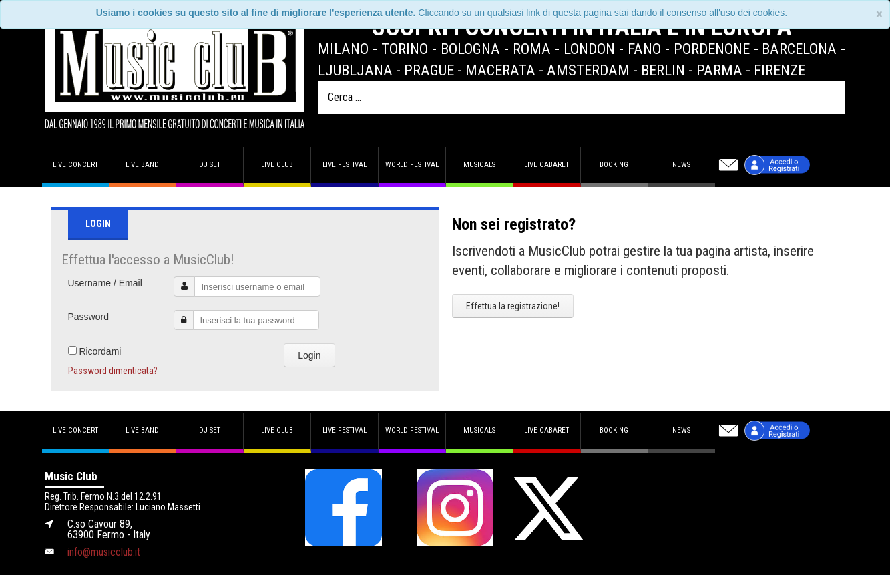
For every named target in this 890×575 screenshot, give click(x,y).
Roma (532, 48)
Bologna (470, 48)
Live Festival (344, 164)
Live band (142, 164)
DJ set (209, 164)
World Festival (412, 164)
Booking (614, 164)
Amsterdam (588, 70)
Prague (429, 70)
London (589, 48)
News (681, 164)
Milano (343, 48)
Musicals (479, 164)
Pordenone (712, 48)
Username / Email (105, 283)
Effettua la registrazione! (513, 306)
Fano (644, 48)
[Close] (879, 14)
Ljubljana (355, 70)
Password (88, 316)
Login (309, 355)
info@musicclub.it (103, 552)
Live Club (277, 164)
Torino (404, 48)
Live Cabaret (546, 164)
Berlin (663, 70)
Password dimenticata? (113, 370)
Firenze (779, 70)
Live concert (75, 164)
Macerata (500, 70)
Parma (719, 70)
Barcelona (799, 48)
